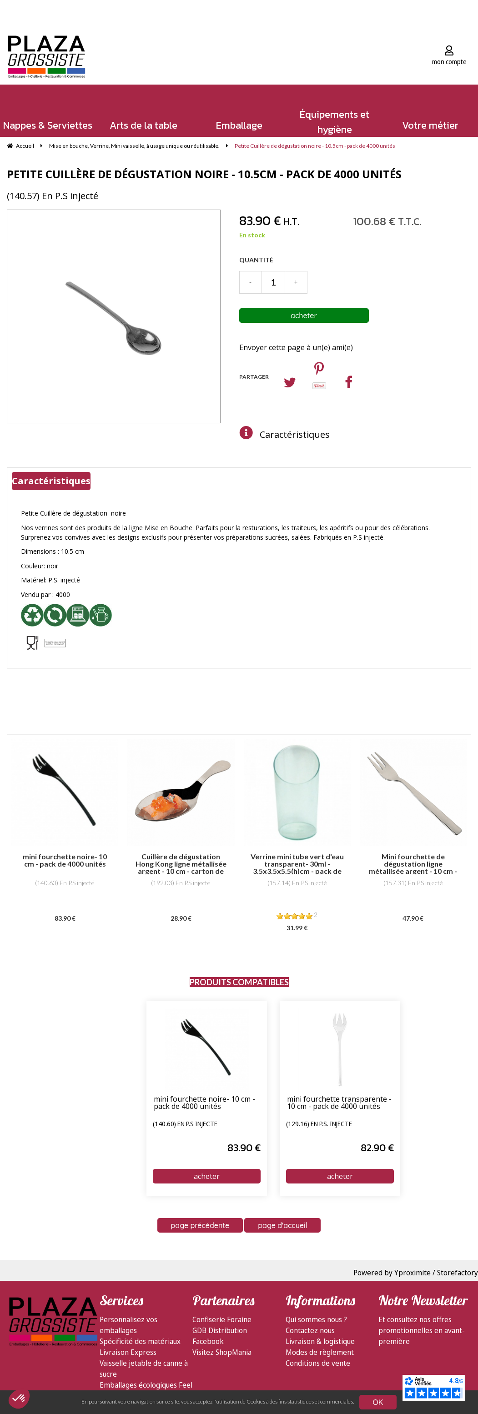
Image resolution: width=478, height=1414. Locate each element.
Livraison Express (128, 1352)
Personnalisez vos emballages (128, 1324)
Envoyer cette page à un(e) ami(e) (296, 347)
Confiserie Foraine (222, 1319)
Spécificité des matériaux (140, 1341)
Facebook (208, 1341)
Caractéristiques (295, 434)
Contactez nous (310, 1330)
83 (244, 1147)
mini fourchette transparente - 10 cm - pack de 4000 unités (339, 1103)
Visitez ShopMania (222, 1352)
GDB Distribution (219, 1330)
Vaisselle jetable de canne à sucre (144, 1368)
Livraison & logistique (320, 1341)
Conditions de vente (318, 1363)
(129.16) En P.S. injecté (319, 1124)
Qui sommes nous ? (316, 1319)
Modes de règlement (320, 1352)
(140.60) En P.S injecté (185, 1124)
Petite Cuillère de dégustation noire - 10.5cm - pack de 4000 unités (204, 173)
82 (377, 1147)
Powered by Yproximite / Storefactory (415, 1273)
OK (378, 1402)
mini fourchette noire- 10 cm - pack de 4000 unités (204, 1103)
